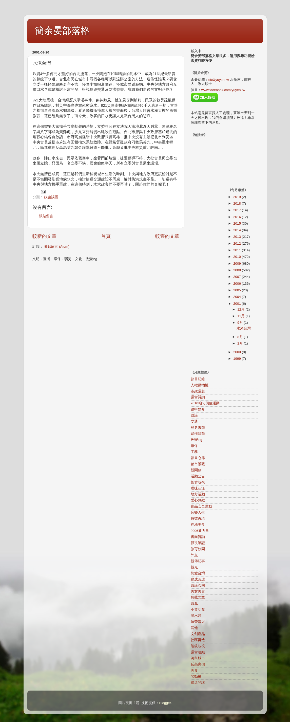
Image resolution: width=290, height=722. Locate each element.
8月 (240, 337)
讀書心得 (198, 458)
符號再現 (198, 518)
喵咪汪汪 (198, 488)
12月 (241, 309)
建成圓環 (198, 579)
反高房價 (198, 664)
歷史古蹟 (198, 427)
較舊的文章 (167, 236)
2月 (240, 343)
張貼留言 (46, 216)
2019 (237, 197)
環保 (194, 446)
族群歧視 (198, 482)
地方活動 (198, 494)
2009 (237, 263)
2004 (237, 297)
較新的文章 (44, 236)
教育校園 (198, 549)
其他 (194, 628)
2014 (237, 230)
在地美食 (198, 525)
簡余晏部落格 (62, 30)
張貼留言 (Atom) (56, 246)
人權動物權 (199, 385)
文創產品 (198, 634)
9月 (240, 322)
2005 (237, 290)
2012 (237, 243)
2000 (237, 352)
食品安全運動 (201, 506)
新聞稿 (196, 470)
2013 (237, 237)
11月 (241, 316)
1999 (237, 358)
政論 (194, 415)
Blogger (165, 703)
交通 (194, 421)
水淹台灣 (244, 328)
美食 (194, 670)
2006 (237, 283)
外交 (194, 555)
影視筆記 (198, 543)
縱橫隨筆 (198, 434)
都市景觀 (198, 464)
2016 (237, 217)
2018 (237, 203)
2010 (237, 257)
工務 (194, 452)
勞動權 (196, 676)
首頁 (106, 236)
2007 (237, 277)
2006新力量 (200, 531)
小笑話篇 (198, 609)
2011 (237, 250)
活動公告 (198, 476)
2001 (237, 303)
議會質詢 (198, 397)
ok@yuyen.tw (218, 80)
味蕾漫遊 (198, 622)
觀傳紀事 (198, 561)
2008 (237, 270)
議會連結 (198, 652)
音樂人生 (198, 512)
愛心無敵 (198, 500)
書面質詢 (198, 537)
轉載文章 (198, 597)
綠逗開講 (198, 682)
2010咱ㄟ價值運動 (205, 403)
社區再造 (198, 640)
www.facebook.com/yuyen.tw (223, 90)
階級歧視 (198, 646)
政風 (194, 603)
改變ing (196, 440)
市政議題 (198, 391)
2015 (237, 223)
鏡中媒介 (198, 409)
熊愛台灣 (198, 573)
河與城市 (198, 658)
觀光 (194, 567)
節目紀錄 (198, 379)
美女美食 (198, 591)
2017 (237, 210)
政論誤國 (51, 197)
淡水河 (196, 616)
